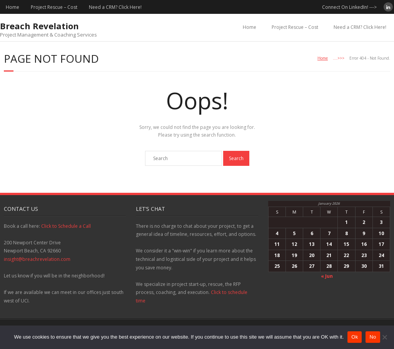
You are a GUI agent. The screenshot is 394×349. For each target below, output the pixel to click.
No (372, 337)
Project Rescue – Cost (54, 7)
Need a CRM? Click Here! (115, 7)
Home (12, 7)
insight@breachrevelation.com (37, 259)
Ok (354, 337)
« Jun (327, 276)
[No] (384, 337)
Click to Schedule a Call (66, 226)
